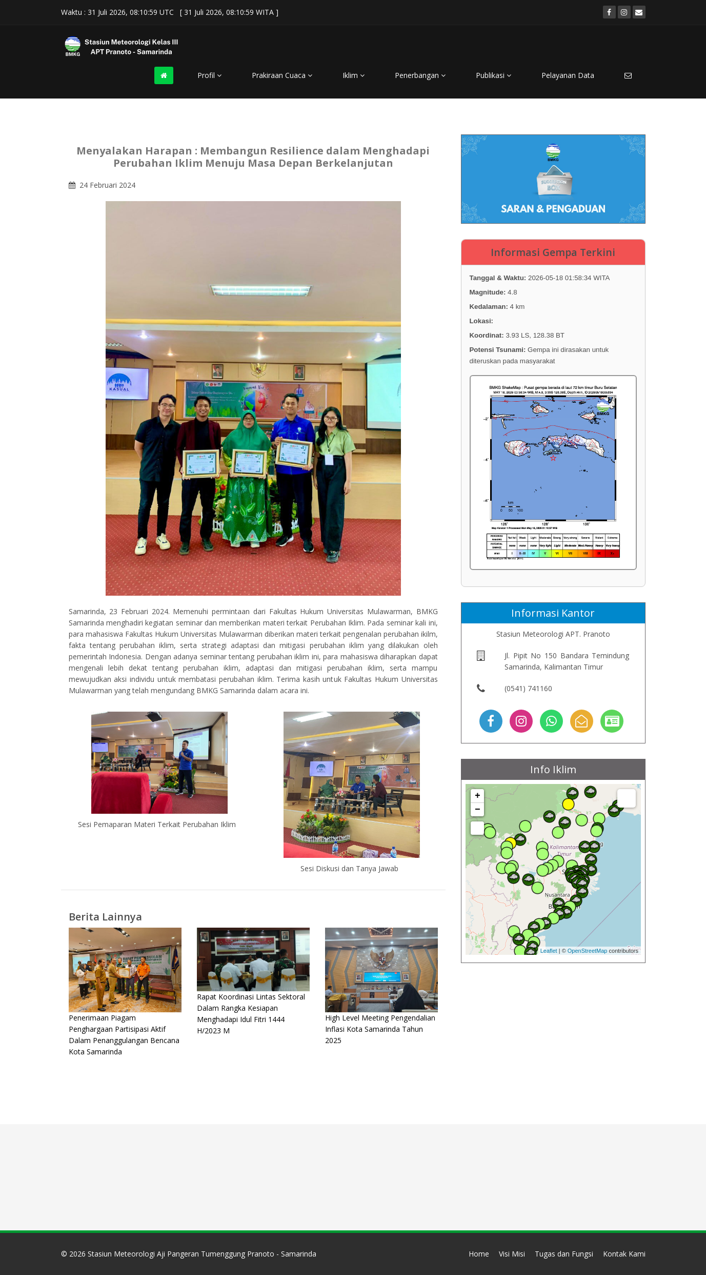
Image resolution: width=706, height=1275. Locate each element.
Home (479, 1254)
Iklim (353, 75)
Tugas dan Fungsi (564, 1254)
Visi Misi (512, 1254)
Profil (209, 75)
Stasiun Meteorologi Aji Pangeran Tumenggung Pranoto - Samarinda (202, 1254)
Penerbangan (420, 75)
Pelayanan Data (567, 75)
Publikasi (493, 75)
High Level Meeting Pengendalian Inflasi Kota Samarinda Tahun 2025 (380, 1029)
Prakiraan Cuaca (282, 75)
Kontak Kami (624, 1254)
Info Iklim (553, 769)
